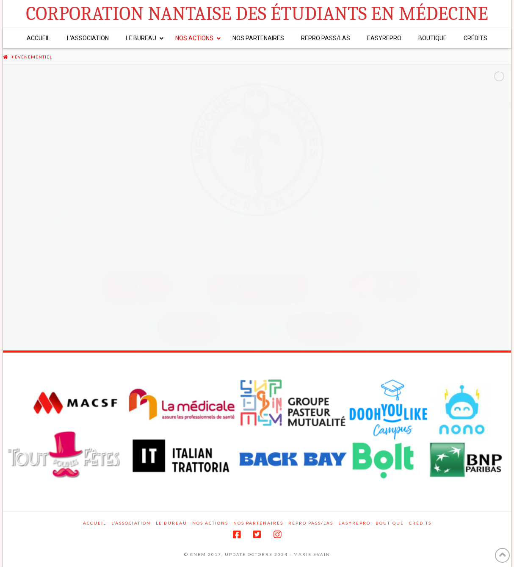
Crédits (420, 522)
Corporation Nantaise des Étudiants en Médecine (257, 13)
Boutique (390, 522)
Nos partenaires (258, 522)
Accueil (94, 522)
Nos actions (210, 522)
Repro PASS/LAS (310, 522)
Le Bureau (171, 522)
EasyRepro (354, 522)
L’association (131, 522)
